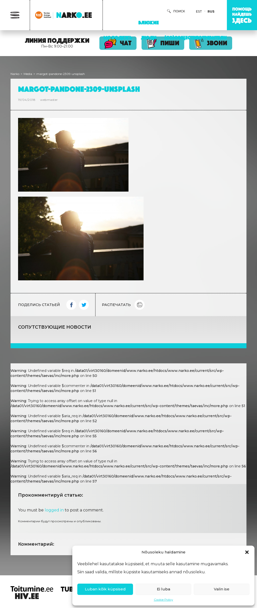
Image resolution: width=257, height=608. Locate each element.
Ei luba (163, 589)
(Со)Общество (181, 38)
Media (28, 74)
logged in (54, 510)
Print (140, 305)
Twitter (84, 305)
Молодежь (117, 38)
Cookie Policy (163, 599)
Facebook (71, 305)
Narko (15, 74)
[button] (246, 552)
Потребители (211, 38)
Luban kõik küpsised (105, 589)
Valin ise (221, 589)
